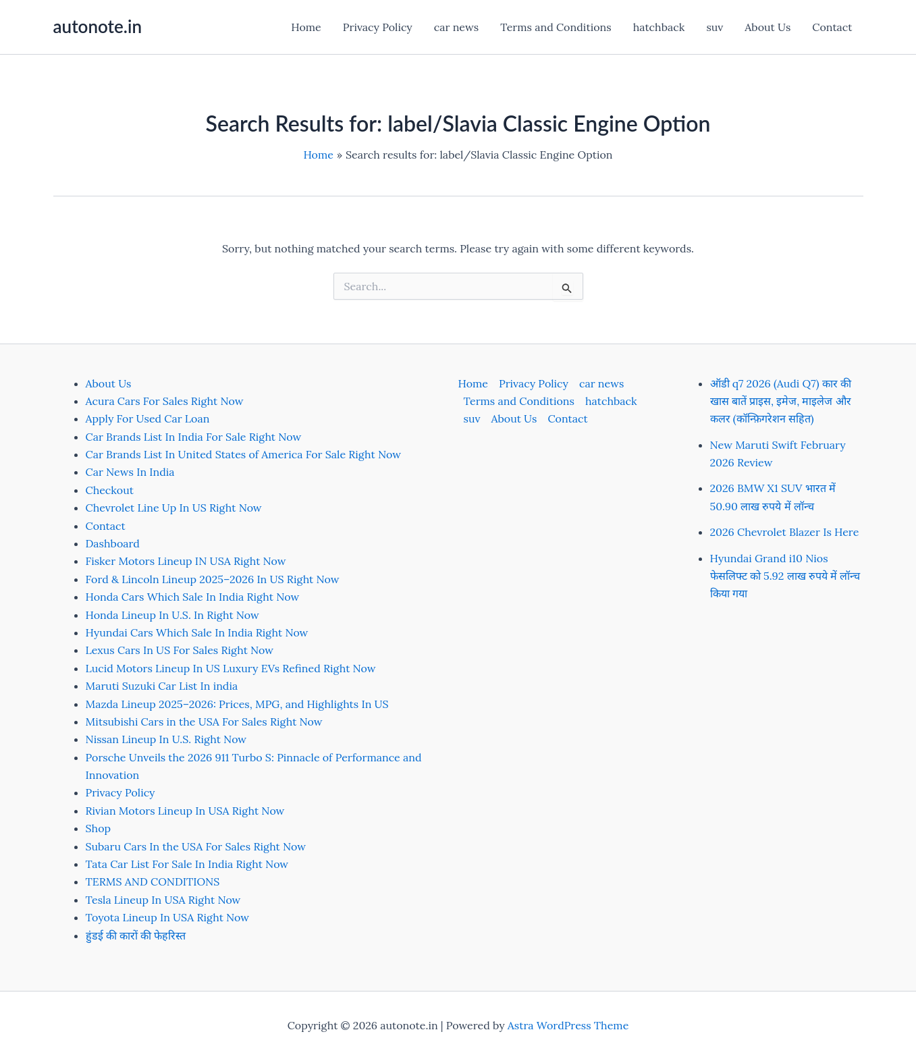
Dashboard (113, 543)
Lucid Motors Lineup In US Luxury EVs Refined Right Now (231, 668)
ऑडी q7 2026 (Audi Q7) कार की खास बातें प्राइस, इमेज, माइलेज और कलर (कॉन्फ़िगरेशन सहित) (780, 401)
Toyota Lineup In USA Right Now (168, 917)
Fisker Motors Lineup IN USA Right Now (186, 561)
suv (714, 27)
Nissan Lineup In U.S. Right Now (166, 739)
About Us (767, 27)
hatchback (659, 27)
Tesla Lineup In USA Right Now (163, 899)
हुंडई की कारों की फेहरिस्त (136, 935)
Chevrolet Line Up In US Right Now (174, 507)
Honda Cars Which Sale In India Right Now (193, 596)
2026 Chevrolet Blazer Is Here (784, 532)
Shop (98, 828)
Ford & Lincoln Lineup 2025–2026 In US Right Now (213, 579)
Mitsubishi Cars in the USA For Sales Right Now (204, 721)
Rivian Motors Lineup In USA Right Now (185, 810)
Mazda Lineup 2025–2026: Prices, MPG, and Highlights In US (237, 704)
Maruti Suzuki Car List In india (162, 686)
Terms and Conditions (555, 27)
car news (456, 27)
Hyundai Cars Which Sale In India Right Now (197, 632)
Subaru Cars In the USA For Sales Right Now (196, 846)
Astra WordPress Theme (568, 1025)
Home (306, 27)
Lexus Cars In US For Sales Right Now (180, 650)
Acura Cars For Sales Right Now (165, 401)
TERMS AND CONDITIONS (153, 881)
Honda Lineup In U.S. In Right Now (172, 615)
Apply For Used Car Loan (148, 418)
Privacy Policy (377, 27)
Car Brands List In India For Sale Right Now (194, 436)
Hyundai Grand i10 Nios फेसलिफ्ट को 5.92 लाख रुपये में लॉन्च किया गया (785, 576)
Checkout (110, 490)
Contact (832, 27)
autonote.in (97, 26)
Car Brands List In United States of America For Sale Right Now (243, 454)
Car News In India (130, 472)
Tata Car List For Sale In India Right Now (187, 864)
